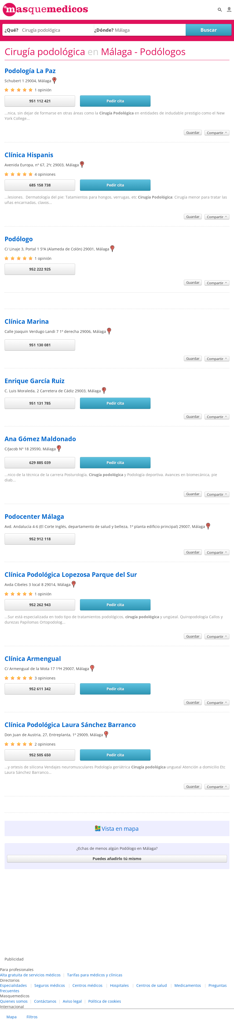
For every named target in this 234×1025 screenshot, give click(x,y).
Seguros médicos (49, 985)
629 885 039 (40, 462)
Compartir (217, 132)
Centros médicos (87, 985)
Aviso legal (72, 1001)
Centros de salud (151, 985)
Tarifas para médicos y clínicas (94, 974)
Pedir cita (115, 100)
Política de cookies (104, 1001)
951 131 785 (40, 403)
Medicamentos (187, 985)
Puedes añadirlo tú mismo (117, 858)
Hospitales (119, 985)
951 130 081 (40, 344)
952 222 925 (40, 269)
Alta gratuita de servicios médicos (30, 974)
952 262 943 (40, 604)
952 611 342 (40, 688)
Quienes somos (14, 1001)
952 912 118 (40, 538)
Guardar (192, 132)
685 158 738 (40, 185)
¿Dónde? (104, 30)
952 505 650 (40, 754)
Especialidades (13, 985)
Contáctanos (45, 1001)
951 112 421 (40, 100)
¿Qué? (11, 30)
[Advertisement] (117, 913)
